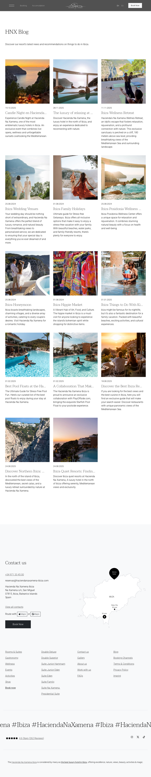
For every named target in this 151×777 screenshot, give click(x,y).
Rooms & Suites (13, 651)
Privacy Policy (120, 669)
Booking (23, 5)
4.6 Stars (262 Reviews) (31, 738)
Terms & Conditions (123, 663)
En (118, 5)
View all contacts (14, 607)
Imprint (117, 675)
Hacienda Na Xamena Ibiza (24, 762)
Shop (8, 681)
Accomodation (38, 5)
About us (82, 663)
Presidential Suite (50, 693)
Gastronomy (11, 657)
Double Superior (49, 657)
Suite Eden (46, 675)
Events (8, 669)
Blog (115, 651)
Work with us (84, 669)
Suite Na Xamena (50, 687)
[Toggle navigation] (11, 6)
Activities (10, 675)
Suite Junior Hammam (53, 663)
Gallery (81, 657)
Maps (22, 614)
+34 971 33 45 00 (14, 574)
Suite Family (47, 681)
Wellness (10, 663)
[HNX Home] (75, 6)
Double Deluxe (48, 651)
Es (122, 5)
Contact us (83, 651)
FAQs (80, 675)
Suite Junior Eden (50, 669)
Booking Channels (123, 657)
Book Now (135, 5)
